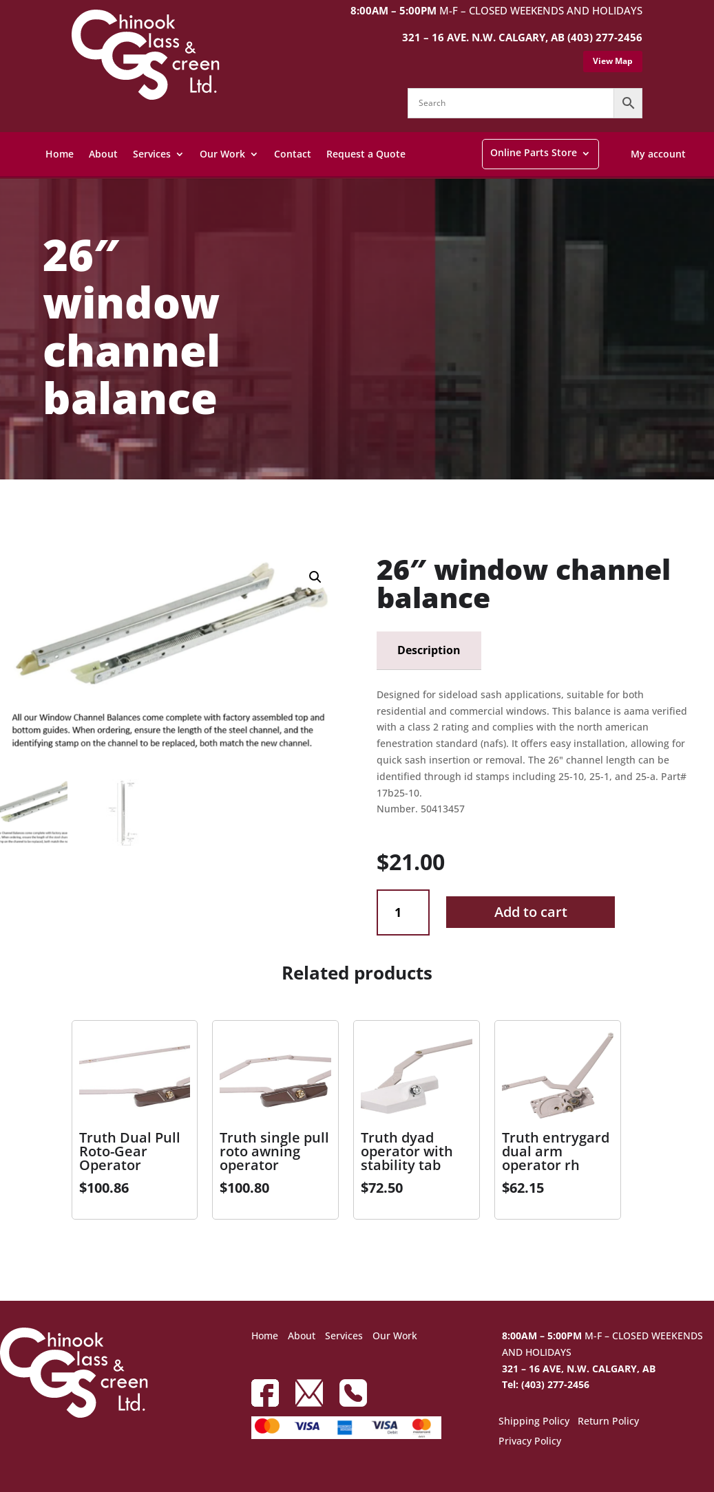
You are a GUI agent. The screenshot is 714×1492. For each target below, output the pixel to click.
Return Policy (608, 1421)
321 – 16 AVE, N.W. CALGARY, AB (578, 1368)
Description (429, 650)
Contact (292, 153)
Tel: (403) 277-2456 (545, 1384)
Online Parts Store (533, 152)
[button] (315, 577)
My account (658, 153)
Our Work (222, 153)
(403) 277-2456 (604, 37)
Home (59, 153)
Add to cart (530, 911)
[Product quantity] (403, 912)
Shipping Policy (533, 1421)
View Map (613, 61)
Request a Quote (366, 153)
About (103, 153)
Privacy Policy (529, 1441)
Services (152, 153)
